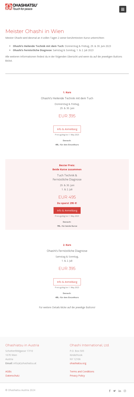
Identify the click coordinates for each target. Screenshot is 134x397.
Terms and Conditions (82, 371)
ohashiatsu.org (78, 363)
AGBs (9, 371)
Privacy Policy (77, 375)
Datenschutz (13, 375)
